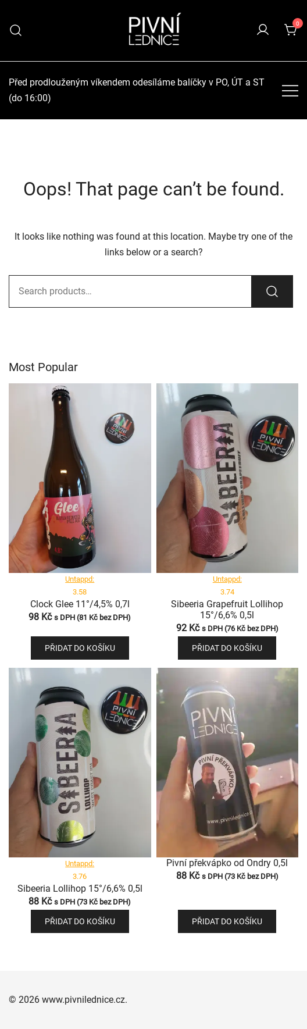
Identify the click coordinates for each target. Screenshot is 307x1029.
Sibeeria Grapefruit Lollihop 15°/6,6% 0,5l (227, 610)
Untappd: (79, 579)
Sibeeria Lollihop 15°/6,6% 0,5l (79, 888)
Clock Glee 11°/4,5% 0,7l (80, 604)
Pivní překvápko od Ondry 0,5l (227, 862)
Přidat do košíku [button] (80, 648)
